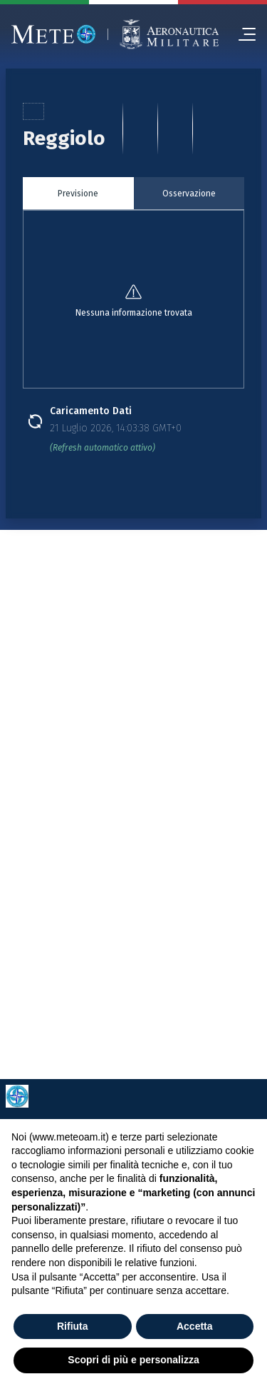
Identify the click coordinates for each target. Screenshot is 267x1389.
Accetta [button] (195, 1326)
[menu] (241, 34)
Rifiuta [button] (72, 1326)
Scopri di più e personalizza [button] (133, 1359)
